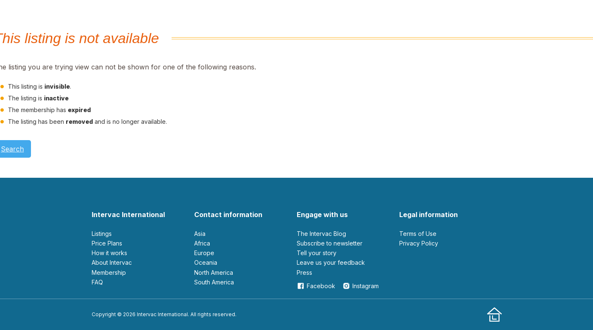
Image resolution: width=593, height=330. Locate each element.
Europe (204, 252)
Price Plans (107, 243)
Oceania (205, 262)
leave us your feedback (331, 262)
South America (214, 282)
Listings (102, 233)
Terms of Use (417, 233)
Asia (199, 233)
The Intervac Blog (321, 233)
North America (213, 272)
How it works (109, 252)
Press (304, 272)
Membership (109, 272)
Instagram (360, 286)
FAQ (97, 282)
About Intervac (112, 262)
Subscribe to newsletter (329, 243)
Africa (202, 243)
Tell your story (316, 252)
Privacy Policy (418, 243)
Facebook (316, 286)
